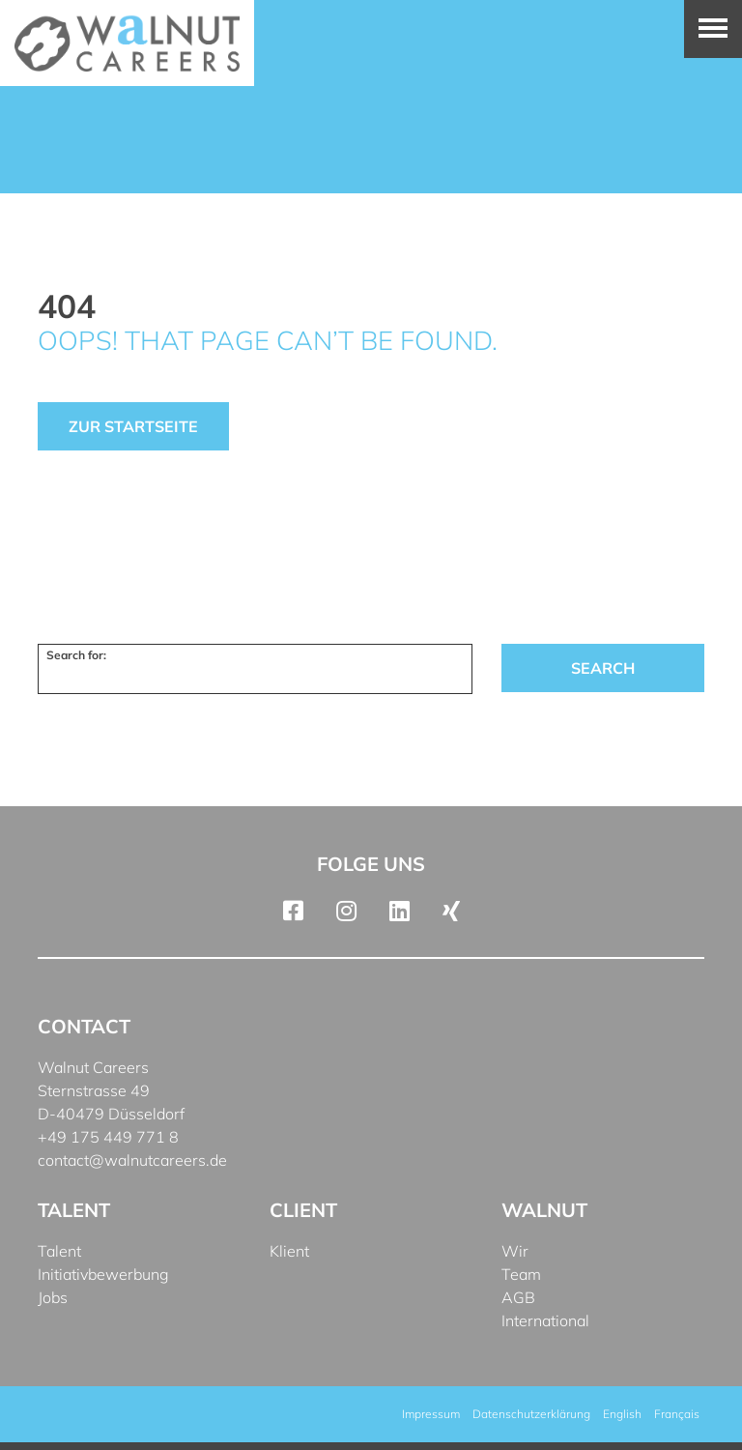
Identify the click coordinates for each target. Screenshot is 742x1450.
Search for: (76, 655)
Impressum (431, 1413)
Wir (514, 1251)
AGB (518, 1297)
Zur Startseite (133, 426)
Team (521, 1274)
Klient (289, 1251)
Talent (59, 1251)
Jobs (53, 1297)
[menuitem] (622, 1414)
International (545, 1320)
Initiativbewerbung (103, 1274)
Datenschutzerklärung (531, 1413)
